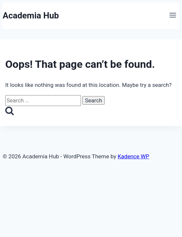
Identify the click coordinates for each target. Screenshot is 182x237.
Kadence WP (133, 156)
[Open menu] (172, 15)
